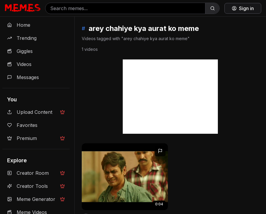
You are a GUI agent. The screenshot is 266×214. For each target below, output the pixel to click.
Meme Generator (36, 199)
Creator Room (36, 173)
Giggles (20, 51)
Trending (22, 38)
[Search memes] (125, 8)
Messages (23, 77)
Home (18, 25)
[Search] (212, 8)
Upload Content (36, 112)
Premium (36, 138)
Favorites (22, 125)
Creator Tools (36, 186)
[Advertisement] (170, 96)
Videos (19, 64)
